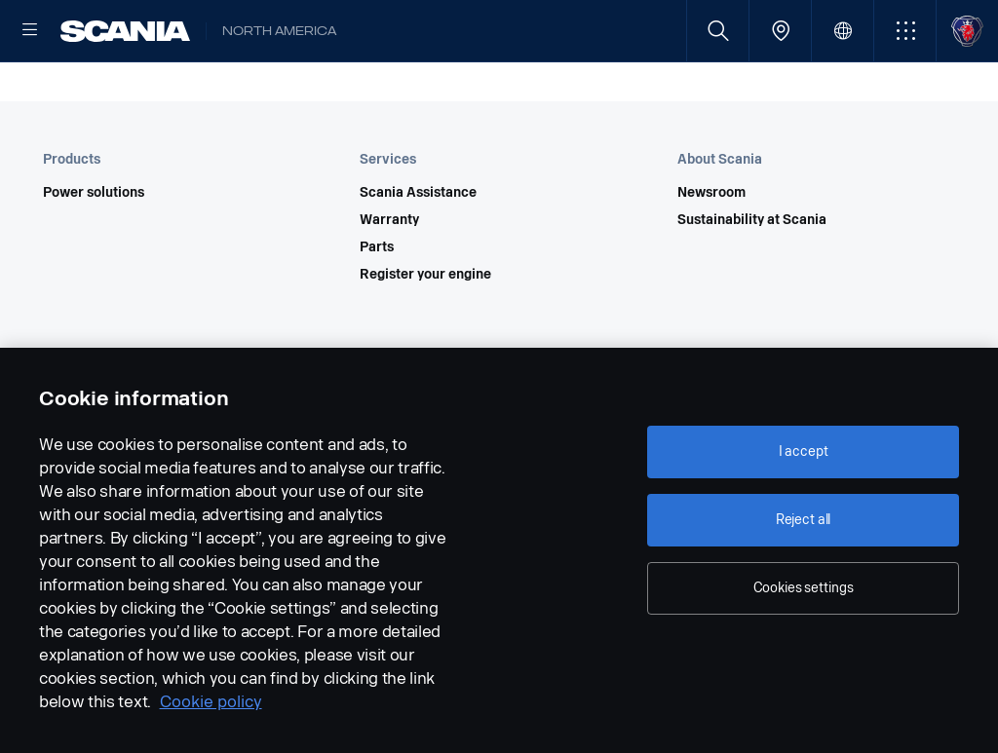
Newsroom (711, 255)
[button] (905, 30)
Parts (377, 310)
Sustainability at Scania (751, 282)
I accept (803, 451)
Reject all (803, 519)
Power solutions (93, 255)
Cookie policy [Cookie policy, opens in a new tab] (211, 702)
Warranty (389, 282)
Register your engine (425, 337)
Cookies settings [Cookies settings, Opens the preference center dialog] (803, 588)
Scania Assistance (418, 255)
